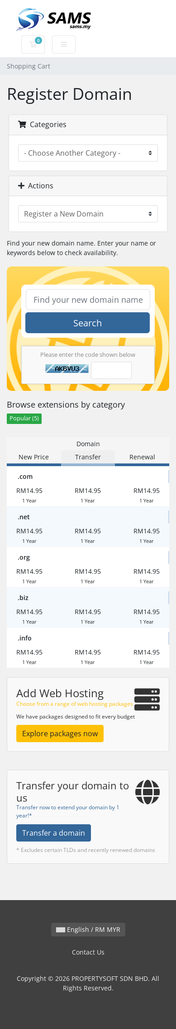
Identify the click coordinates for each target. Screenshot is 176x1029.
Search (87, 323)
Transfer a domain (53, 833)
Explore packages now (60, 734)
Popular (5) (24, 418)
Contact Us (88, 952)
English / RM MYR (88, 929)
